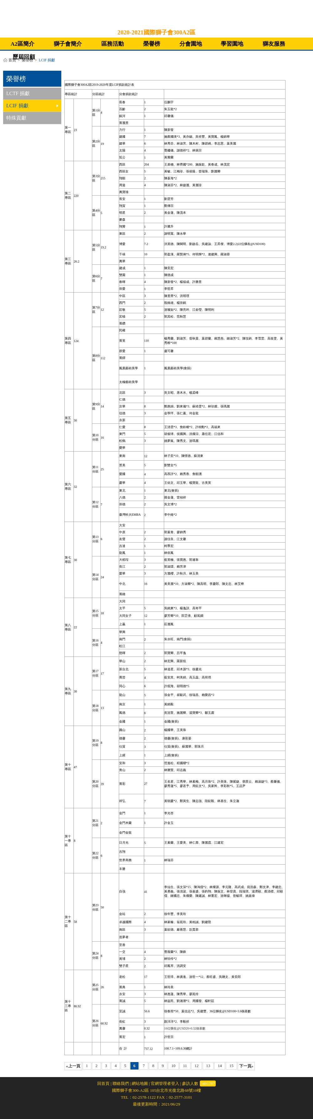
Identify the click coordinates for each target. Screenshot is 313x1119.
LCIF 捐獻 (32, 105)
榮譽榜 (151, 44)
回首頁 (103, 1083)
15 (231, 1065)
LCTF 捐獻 (18, 93)
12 (196, 1065)
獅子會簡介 (68, 44)
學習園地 (232, 44)
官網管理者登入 (165, 1083)
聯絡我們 (121, 1083)
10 (173, 1065)
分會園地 (190, 44)
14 (220, 1065)
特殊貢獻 (16, 117)
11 (185, 1065)
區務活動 (112, 44)
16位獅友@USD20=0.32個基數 (184, 1028)
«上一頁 (73, 1066)
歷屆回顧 (24, 57)
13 (208, 1065)
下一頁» (246, 1066)
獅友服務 (274, 44)
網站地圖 (140, 1083)
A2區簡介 (22, 44)
